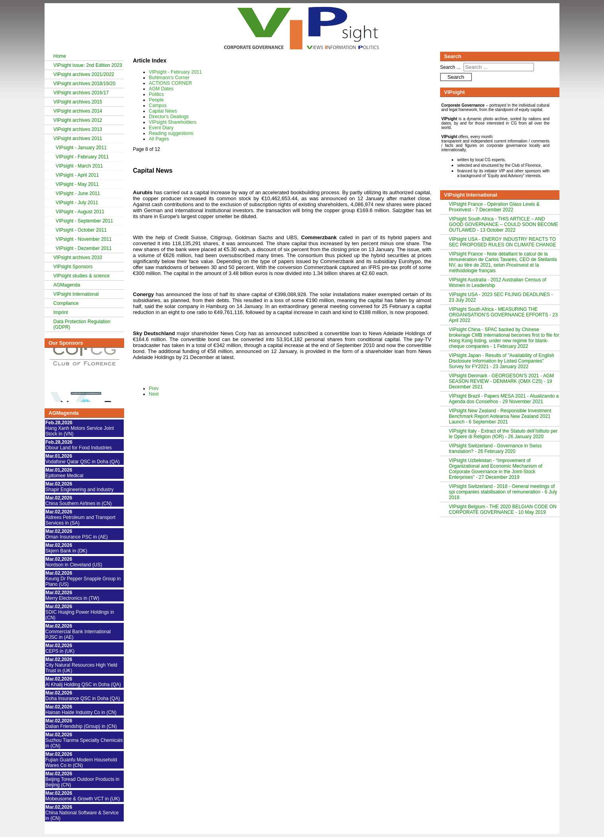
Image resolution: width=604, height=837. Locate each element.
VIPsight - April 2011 (77, 175)
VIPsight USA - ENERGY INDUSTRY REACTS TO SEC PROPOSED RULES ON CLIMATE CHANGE (502, 242)
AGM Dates (161, 89)
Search (455, 77)
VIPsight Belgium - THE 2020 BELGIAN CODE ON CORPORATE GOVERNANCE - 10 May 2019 (503, 509)
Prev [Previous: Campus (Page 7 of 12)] (154, 388)
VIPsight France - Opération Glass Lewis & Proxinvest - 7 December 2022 (494, 207)
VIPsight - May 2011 (77, 184)
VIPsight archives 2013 (77, 129)
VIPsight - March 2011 (79, 166)
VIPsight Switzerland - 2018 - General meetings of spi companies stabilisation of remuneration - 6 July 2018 (503, 492)
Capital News (163, 111)
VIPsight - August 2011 (80, 212)
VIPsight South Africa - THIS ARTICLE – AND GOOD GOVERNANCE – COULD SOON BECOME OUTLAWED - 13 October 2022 (503, 224)
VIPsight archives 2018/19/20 (84, 83)
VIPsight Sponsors (73, 266)
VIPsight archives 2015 (77, 102)
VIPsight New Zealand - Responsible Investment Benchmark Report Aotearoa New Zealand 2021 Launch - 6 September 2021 (500, 416)
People (156, 100)
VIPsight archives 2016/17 (81, 93)
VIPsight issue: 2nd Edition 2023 (87, 65)
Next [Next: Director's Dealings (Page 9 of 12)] (154, 394)
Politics (156, 94)
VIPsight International (76, 294)
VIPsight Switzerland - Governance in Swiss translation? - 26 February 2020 (495, 448)
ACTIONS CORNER (170, 83)
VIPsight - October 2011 (81, 230)
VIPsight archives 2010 (77, 257)
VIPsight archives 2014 (77, 111)
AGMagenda (66, 285)
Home (59, 56)
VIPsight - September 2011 (84, 221)
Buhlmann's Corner (169, 77)
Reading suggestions (171, 133)
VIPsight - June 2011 (78, 193)
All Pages (159, 139)
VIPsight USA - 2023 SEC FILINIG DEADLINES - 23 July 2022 (501, 297)
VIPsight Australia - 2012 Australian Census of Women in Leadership (497, 282)
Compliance (65, 303)
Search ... (450, 67)
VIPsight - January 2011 (81, 147)
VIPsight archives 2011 (77, 138)
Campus (158, 105)
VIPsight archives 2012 (77, 120)
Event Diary (161, 128)
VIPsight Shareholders (172, 122)
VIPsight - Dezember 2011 (84, 248)
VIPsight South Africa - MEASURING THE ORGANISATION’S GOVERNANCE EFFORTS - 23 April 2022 (503, 314)
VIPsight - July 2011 (77, 202)
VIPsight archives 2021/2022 (83, 74)
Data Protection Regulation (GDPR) (81, 324)
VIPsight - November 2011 (84, 239)
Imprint (60, 312)
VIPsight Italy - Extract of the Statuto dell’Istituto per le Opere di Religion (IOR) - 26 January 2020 (503, 433)
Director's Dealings (169, 116)
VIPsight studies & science (81, 276)
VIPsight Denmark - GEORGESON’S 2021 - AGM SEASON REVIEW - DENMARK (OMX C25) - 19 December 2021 (501, 381)
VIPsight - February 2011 (82, 157)
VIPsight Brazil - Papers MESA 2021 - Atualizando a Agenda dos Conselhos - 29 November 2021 (504, 398)
